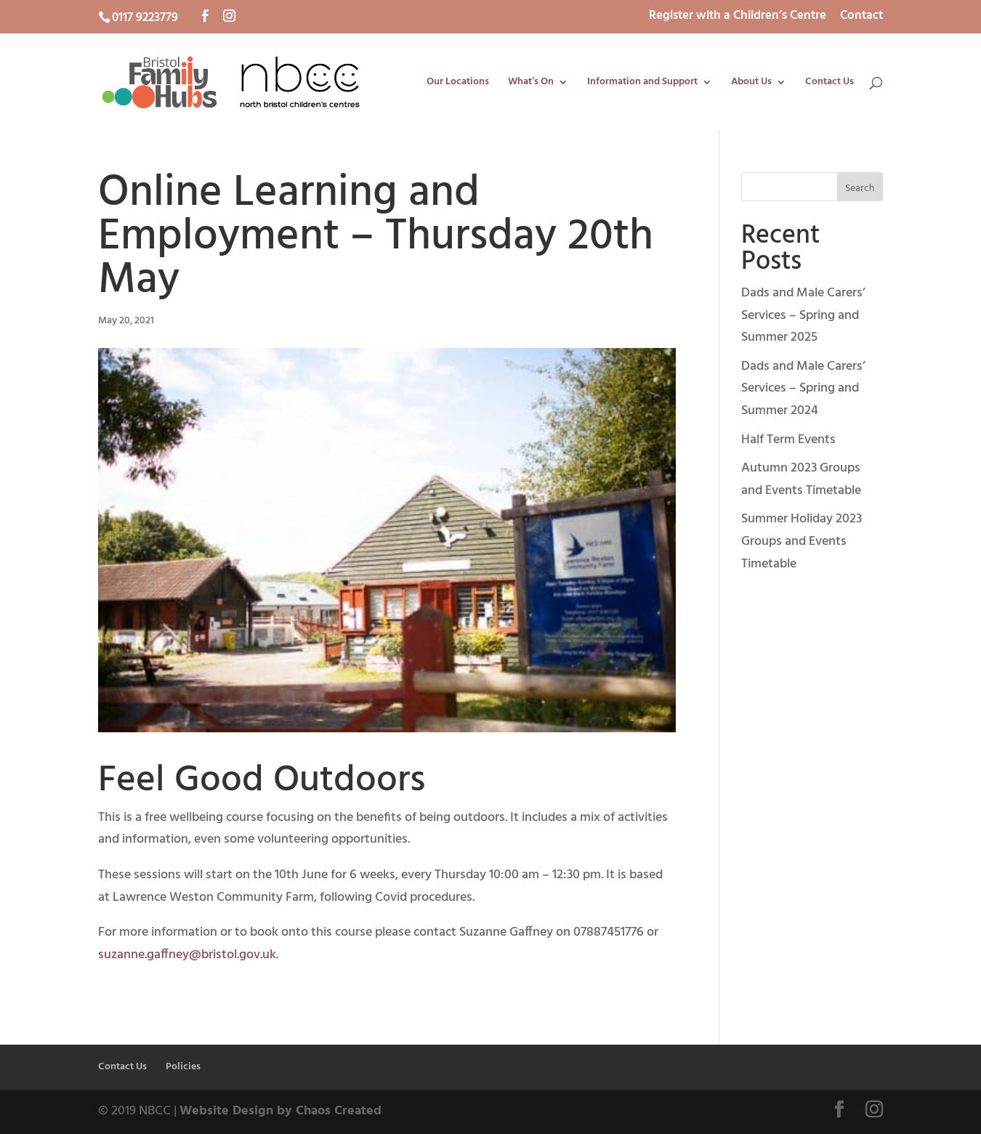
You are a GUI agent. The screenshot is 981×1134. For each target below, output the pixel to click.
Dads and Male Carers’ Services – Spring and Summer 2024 (803, 388)
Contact (861, 17)
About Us (751, 83)
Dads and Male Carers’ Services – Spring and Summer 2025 (803, 315)
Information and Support (642, 83)
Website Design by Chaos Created (280, 1111)
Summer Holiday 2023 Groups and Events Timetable (801, 541)
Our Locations (458, 83)
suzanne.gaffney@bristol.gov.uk (187, 954)
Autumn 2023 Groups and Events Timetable (801, 479)
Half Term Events (788, 439)
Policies (183, 1066)
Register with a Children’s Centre (737, 17)
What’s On (531, 83)
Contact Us (829, 83)
